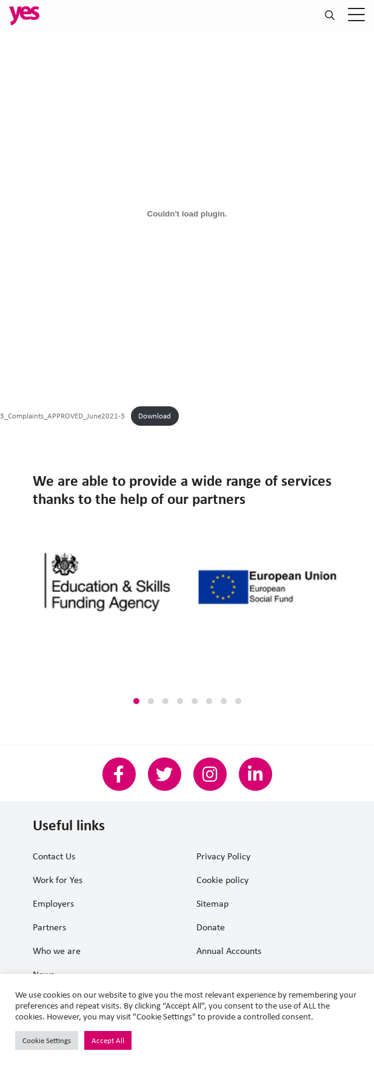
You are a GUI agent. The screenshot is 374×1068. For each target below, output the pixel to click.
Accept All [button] (108, 1040)
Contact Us (54, 856)
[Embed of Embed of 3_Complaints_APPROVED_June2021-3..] (187, 213)
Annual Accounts (228, 950)
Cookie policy (222, 879)
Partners (49, 927)
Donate (210, 927)
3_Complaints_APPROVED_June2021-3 (62, 416)
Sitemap (212, 903)
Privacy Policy (223, 856)
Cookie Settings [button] (46, 1040)
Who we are (57, 950)
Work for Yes (57, 879)
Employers (53, 903)
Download (154, 416)
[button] (136, 701)
